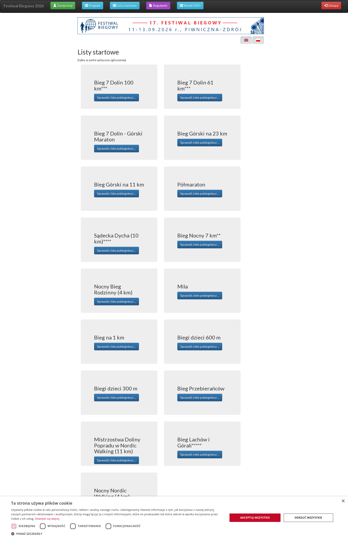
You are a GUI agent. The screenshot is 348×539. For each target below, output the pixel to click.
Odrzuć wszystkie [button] (308, 517)
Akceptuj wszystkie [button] (255, 517)
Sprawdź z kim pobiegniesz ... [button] (116, 97)
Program (92, 5)
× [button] (343, 501)
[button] (116, 533)
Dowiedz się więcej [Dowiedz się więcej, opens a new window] (47, 519)
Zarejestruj (62, 5)
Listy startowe (125, 5)
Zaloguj (331, 5)
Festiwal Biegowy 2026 (24, 5)
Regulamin (158, 5)
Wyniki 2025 (190, 5)
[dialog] (174, 517)
